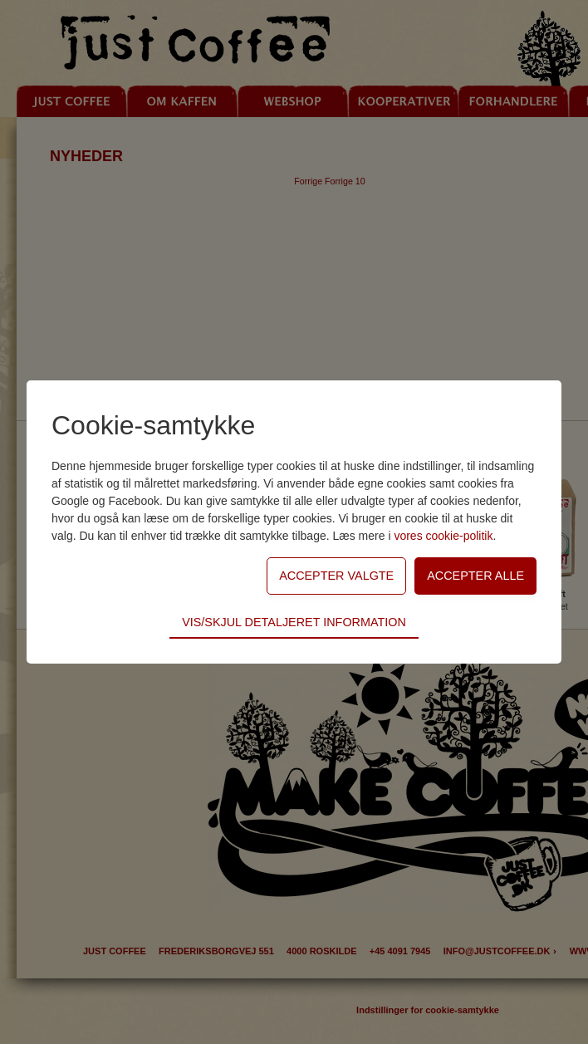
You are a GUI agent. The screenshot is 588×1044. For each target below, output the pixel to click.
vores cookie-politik (443, 535)
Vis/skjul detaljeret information (294, 622)
